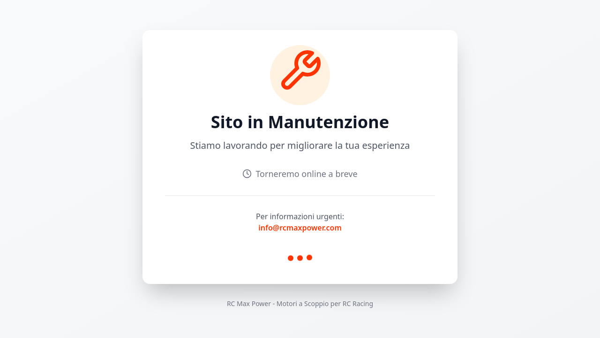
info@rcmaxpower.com (300, 228)
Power (261, 303)
